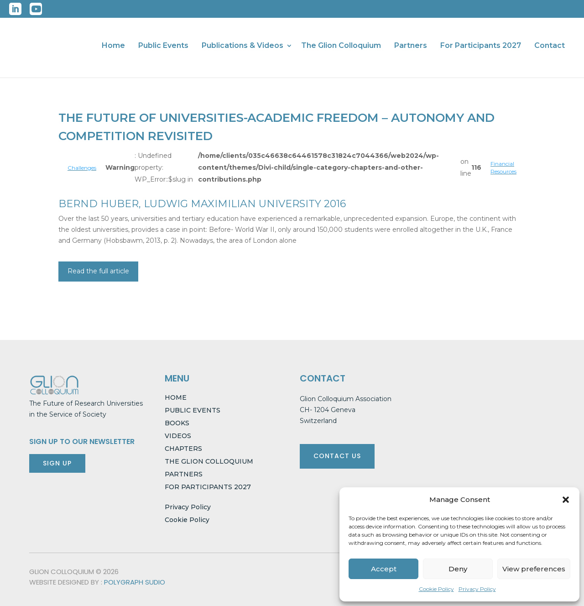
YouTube (36, 9)
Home (113, 46)
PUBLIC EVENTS (192, 410)
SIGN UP (57, 463)
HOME (176, 397)
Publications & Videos (242, 46)
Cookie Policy (436, 588)
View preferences (533, 568)
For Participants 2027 (480, 46)
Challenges (82, 167)
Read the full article (98, 271)
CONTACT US (337, 455)
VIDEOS (178, 436)
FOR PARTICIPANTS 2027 (208, 487)
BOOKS (177, 423)
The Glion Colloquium (341, 46)
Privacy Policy (477, 588)
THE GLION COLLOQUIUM (209, 461)
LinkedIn (15, 9)
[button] (565, 499)
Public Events (163, 46)
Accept (383, 568)
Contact (549, 46)
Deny (457, 568)
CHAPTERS (183, 448)
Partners (410, 46)
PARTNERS (184, 474)
